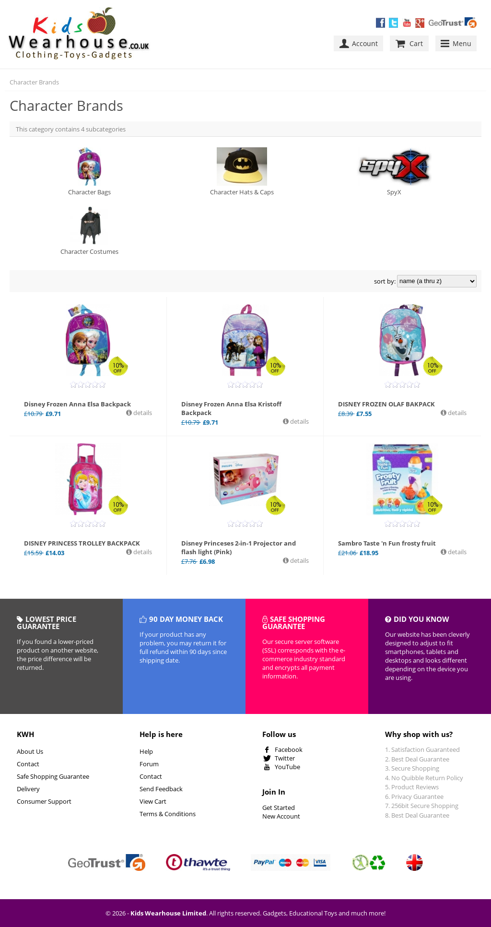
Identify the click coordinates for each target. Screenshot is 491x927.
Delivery (28, 788)
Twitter (285, 758)
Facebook (289, 749)
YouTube (287, 766)
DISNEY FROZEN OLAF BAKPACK (386, 404)
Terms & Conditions (168, 813)
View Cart (153, 801)
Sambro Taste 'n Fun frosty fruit (387, 543)
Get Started (278, 807)
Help (146, 751)
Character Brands (34, 82)
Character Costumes (89, 231)
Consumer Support (44, 801)
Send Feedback (161, 788)
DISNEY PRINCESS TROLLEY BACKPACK (82, 543)
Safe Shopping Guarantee (53, 776)
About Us (30, 751)
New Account (281, 816)
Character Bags (89, 172)
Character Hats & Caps (242, 172)
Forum (149, 764)
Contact (28, 764)
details (142, 412)
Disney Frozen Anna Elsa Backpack (77, 404)
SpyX (394, 172)
